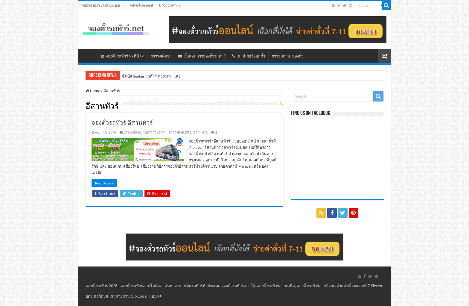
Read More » (104, 183)
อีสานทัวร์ (200, 132)
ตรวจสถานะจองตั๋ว (287, 56)
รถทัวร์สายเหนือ (179, 132)
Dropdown (168, 5)
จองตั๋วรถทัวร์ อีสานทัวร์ (122, 122)
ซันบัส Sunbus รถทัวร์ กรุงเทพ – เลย (151, 76)
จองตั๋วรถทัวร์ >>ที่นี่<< (122, 56)
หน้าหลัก (89, 55)
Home (93, 91)
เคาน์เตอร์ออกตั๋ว (248, 56)
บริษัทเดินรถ (132, 132)
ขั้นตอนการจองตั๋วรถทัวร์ (202, 56)
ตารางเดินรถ (161, 56)
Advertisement (141, 5)
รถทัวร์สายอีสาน (155, 132)
